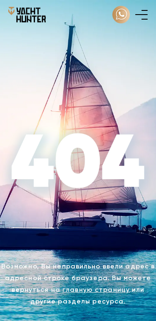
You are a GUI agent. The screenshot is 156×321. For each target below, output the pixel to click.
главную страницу (96, 289)
